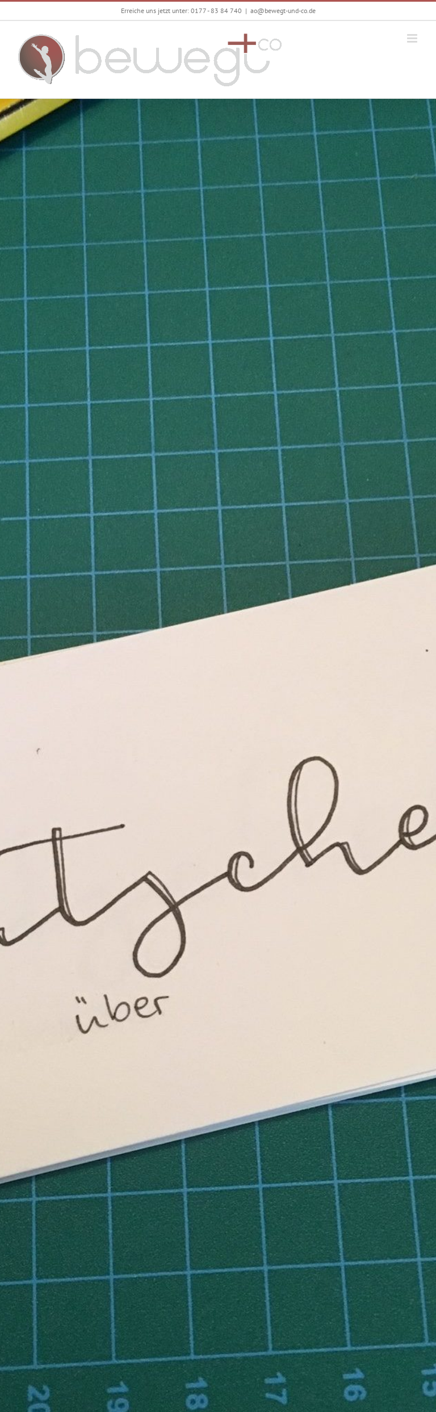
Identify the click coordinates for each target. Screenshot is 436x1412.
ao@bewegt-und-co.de (283, 10)
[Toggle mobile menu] (413, 38)
